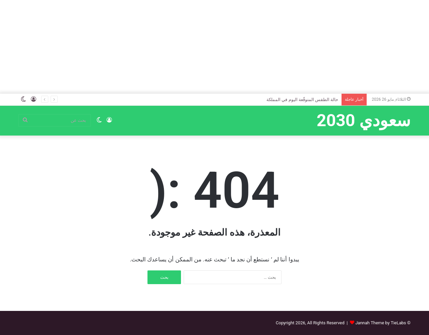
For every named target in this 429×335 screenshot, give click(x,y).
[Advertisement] (214, 47)
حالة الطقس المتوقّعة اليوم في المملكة (302, 99)
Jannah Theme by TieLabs (380, 322)
